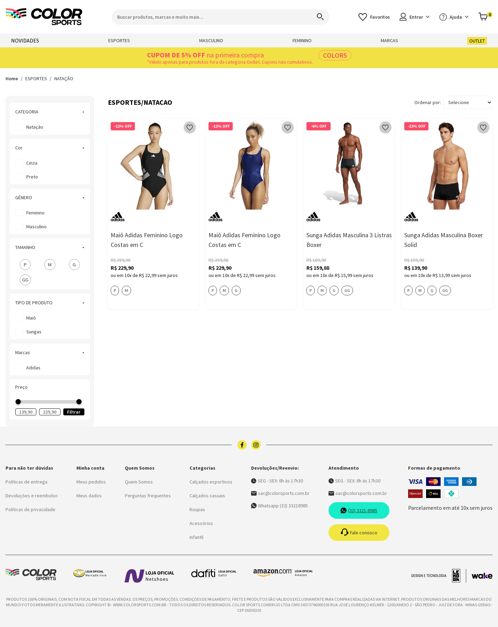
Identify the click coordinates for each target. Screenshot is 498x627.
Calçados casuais (207, 495)
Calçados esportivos (211, 482)
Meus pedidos (91, 482)
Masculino (36, 226)
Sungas (34, 332)
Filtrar (73, 412)
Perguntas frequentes (148, 495)
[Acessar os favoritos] (374, 17)
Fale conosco (359, 532)
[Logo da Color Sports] (44, 16)
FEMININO (302, 40)
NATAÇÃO (63, 78)
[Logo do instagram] (256, 445)
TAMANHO (49, 247)
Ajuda (454, 17)
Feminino (35, 213)
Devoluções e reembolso (32, 495)
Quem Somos (139, 482)
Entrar (414, 17)
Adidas (33, 368)
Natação (34, 127)
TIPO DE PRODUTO (49, 302)
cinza (31, 163)
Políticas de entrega (26, 482)
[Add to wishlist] (190, 127)
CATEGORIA (49, 112)
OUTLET (477, 41)
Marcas (49, 352)
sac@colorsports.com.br (280, 493)
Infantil (196, 537)
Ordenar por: (427, 102)
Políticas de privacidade (30, 509)
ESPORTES (119, 40)
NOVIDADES (25, 40)
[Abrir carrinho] (485, 17)
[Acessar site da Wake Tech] (482, 576)
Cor (49, 148)
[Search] (317, 17)
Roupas (197, 509)
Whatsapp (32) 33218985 (279, 505)
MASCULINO (211, 40)
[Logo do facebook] (242, 445)
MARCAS (389, 40)
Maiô (31, 318)
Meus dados (89, 495)
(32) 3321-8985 (358, 510)
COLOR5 (335, 55)
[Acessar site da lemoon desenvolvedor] (439, 576)
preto (32, 177)
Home (12, 78)
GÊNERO (49, 197)
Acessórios (201, 523)
